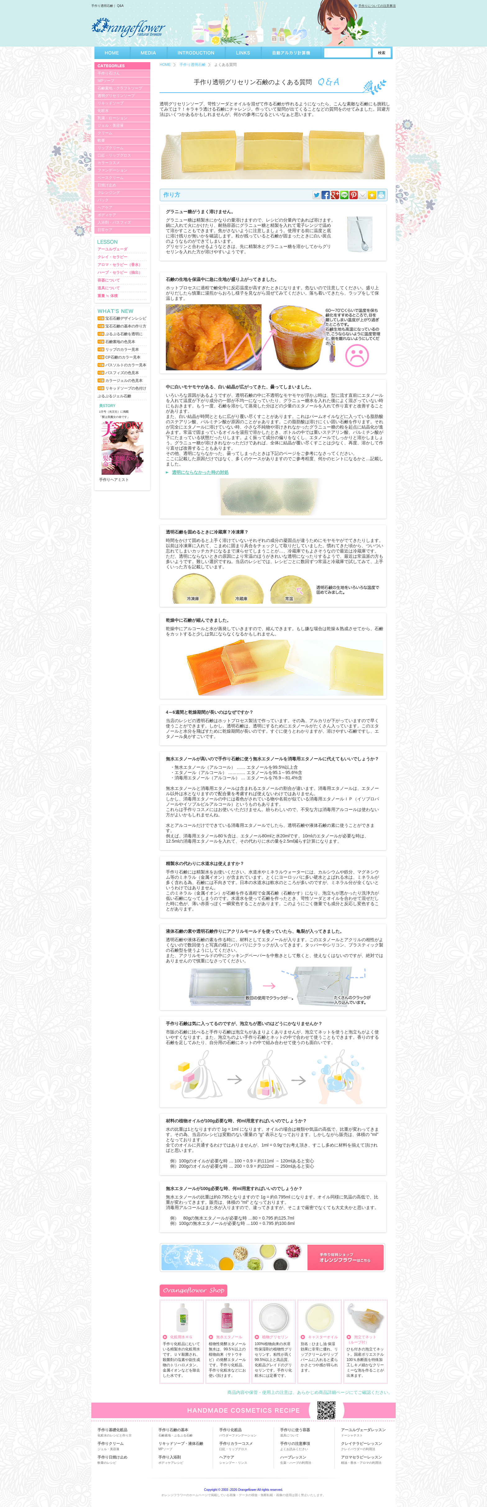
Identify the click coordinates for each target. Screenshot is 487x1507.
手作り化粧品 (230, 1430)
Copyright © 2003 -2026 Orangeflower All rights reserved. (243, 1489)
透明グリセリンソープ (116, 96)
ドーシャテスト (352, 1435)
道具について (109, 288)
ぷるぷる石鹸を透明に (124, 334)
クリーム (105, 133)
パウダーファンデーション (238, 1435)
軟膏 (101, 140)
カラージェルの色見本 (124, 380)
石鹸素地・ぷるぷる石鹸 (175, 1435)
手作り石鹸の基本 (173, 1430)
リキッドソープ (111, 103)
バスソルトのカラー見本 (125, 365)
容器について (109, 280)
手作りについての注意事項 (377, 5)
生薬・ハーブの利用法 (295, 1462)
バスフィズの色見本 (122, 373)
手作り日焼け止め (112, 1457)
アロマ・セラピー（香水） (120, 265)
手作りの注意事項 (295, 1443)
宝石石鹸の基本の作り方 (125, 326)
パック (103, 200)
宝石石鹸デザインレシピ (125, 318)
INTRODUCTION (196, 53)
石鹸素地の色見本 (120, 342)
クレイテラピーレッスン (361, 1443)
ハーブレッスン (293, 1457)
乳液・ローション (112, 118)
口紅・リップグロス (114, 155)
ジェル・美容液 (111, 125)
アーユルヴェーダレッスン (363, 1430)
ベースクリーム (111, 178)
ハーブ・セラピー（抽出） (120, 272)
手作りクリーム (111, 1443)
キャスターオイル (323, 1337)
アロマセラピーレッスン (361, 1457)
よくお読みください (294, 1449)
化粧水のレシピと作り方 (115, 1435)
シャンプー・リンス (233, 1462)
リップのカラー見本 (122, 349)
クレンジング (109, 192)
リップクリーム (111, 148)
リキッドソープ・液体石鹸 (180, 1443)
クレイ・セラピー (112, 257)
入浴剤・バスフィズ (114, 222)
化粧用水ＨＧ (181, 1337)
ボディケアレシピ (170, 1462)
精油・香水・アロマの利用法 (361, 1462)
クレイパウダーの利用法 (358, 1449)
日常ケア (105, 230)
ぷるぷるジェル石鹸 (114, 396)
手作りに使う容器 (295, 1430)
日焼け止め (107, 185)
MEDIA (148, 53)
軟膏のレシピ (107, 1462)
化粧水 (103, 110)
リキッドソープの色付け (125, 388)
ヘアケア (105, 207)
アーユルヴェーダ (112, 249)
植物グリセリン (275, 1337)
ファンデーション (112, 170)
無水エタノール (229, 1337)
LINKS (243, 53)
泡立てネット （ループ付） (361, 1339)
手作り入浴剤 (169, 1457)
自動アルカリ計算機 (291, 53)
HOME (112, 53)
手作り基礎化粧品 (112, 1430)
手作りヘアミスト (114, 480)
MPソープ (106, 81)
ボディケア (107, 215)
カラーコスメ (109, 163)
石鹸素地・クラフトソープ (120, 88)
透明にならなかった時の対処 (200, 472)
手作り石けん (109, 73)
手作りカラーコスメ (236, 1443)
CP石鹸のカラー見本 (122, 357)
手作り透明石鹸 (193, 64)
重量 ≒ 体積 (108, 296)
